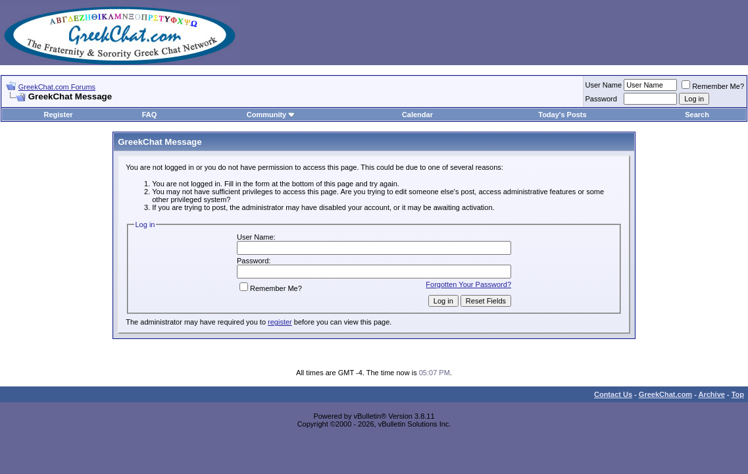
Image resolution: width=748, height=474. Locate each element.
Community (271, 114)
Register (58, 114)
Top (738, 394)
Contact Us (613, 394)
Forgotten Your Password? (468, 284)
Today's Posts (562, 114)
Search (697, 114)
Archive (712, 394)
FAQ (149, 114)
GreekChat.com (665, 394)
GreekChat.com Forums (56, 87)
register (280, 322)
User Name (604, 85)
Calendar (417, 114)
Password (601, 99)
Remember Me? (713, 86)
